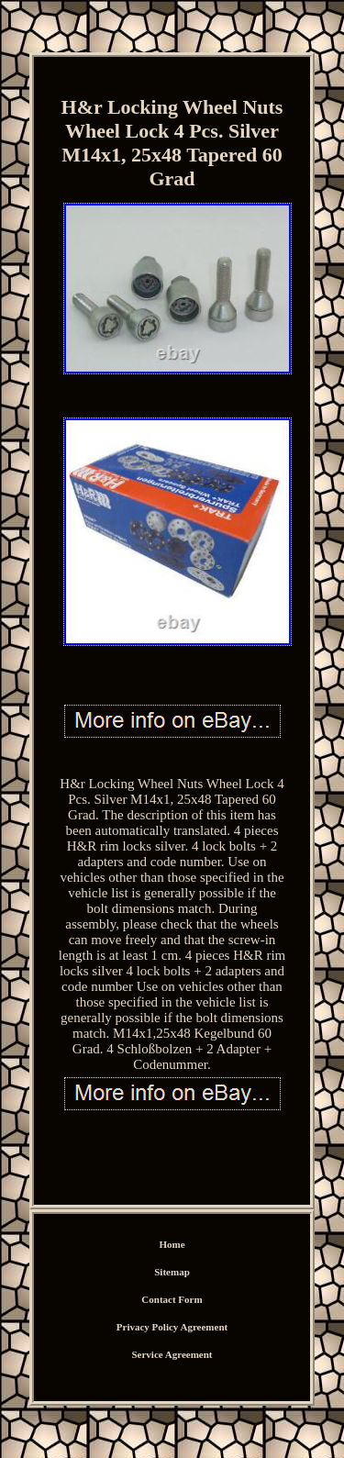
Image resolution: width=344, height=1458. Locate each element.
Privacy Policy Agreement (172, 1326)
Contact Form (171, 1299)
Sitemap (172, 1271)
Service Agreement (171, 1354)
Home (171, 1244)
